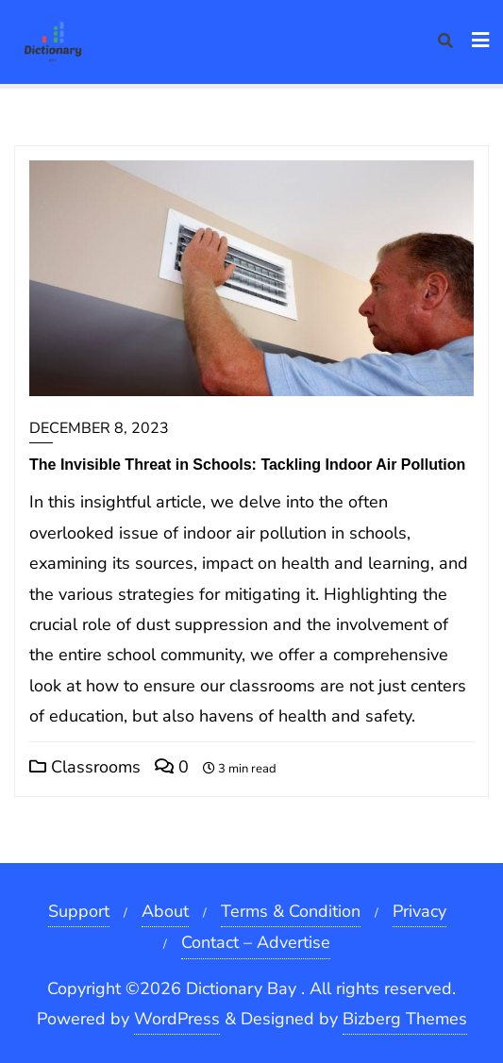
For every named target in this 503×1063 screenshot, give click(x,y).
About (165, 911)
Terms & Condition (290, 911)
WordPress (177, 1018)
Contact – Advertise (255, 942)
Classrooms (85, 767)
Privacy (419, 911)
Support (78, 911)
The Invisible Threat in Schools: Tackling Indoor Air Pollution (247, 465)
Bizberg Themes (405, 1018)
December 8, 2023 (99, 428)
